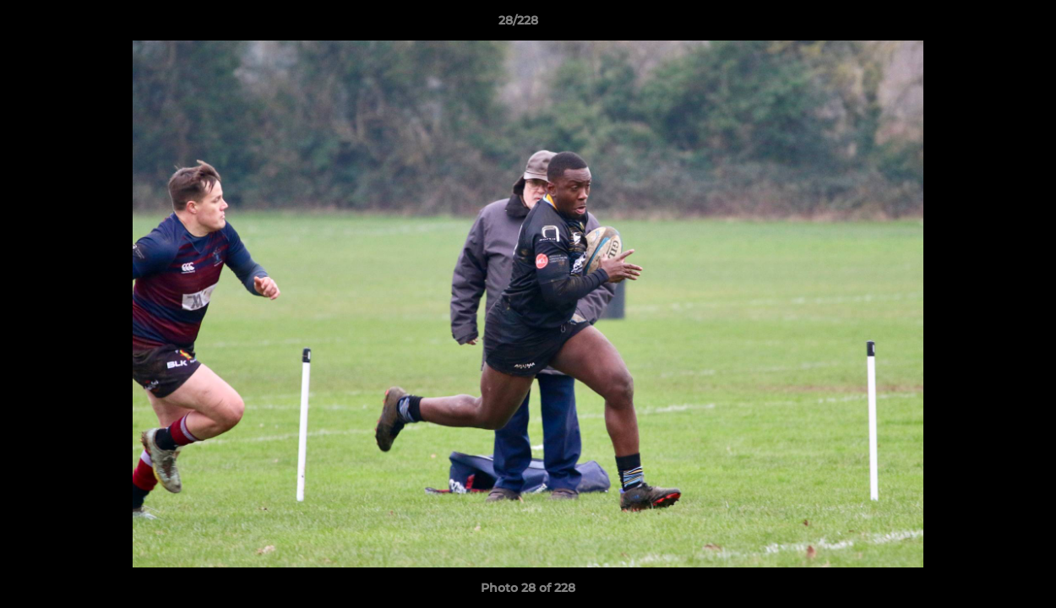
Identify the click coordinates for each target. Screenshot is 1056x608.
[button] (985, 24)
